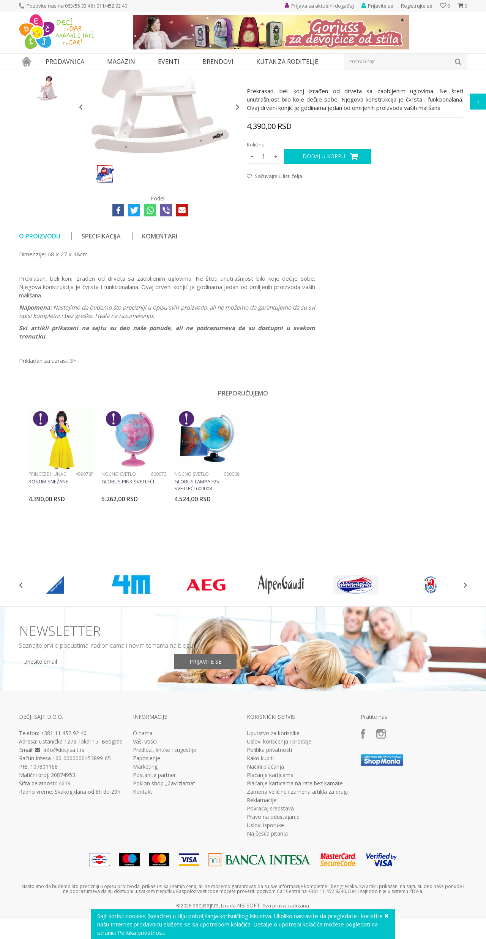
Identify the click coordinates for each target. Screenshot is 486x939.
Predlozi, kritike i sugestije (164, 820)
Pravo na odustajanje (273, 887)
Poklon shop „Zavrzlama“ (164, 853)
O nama (143, 803)
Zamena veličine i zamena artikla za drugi (297, 862)
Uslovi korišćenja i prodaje (279, 812)
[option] (47, 116)
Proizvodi (54, 74)
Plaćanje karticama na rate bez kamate (295, 853)
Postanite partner (154, 845)
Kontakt (142, 862)
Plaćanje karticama (270, 845)
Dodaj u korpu (324, 226)
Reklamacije (261, 870)
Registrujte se (416, 5)
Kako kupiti (260, 828)
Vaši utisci (145, 812)
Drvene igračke (208, 74)
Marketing (145, 837)
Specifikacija (101, 306)
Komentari (159, 306)
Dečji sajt (28, 74)
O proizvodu (39, 306)
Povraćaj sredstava (270, 878)
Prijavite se (205, 731)
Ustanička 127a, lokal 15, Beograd (81, 811)
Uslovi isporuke (265, 895)
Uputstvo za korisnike (273, 803)
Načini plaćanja (265, 837)
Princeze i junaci (48, 544)
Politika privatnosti (269, 820)
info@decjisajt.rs (64, 819)
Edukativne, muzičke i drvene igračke (147, 74)
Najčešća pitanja (267, 904)
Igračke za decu (86, 74)
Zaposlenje (146, 828)
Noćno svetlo (118, 544)
